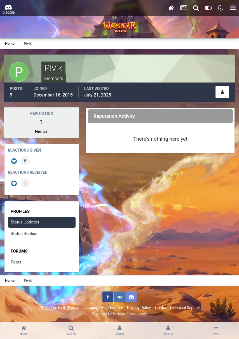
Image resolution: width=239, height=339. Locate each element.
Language (93, 307)
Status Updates (25, 222)
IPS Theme (48, 307)
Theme (115, 307)
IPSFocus (71, 307)
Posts (16, 262)
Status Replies (24, 233)
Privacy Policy (139, 307)
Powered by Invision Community (119, 313)
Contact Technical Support (177, 307)
